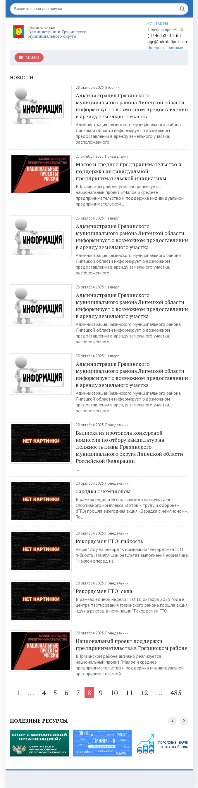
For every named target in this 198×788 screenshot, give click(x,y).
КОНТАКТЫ (157, 23)
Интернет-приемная (165, 47)
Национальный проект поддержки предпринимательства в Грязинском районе (131, 644)
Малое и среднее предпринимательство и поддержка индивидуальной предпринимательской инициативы (128, 171)
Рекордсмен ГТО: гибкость (109, 541)
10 (114, 692)
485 (176, 692)
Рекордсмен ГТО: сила (104, 590)
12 (144, 692)
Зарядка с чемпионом (103, 491)
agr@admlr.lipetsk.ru (167, 41)
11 (129, 692)
